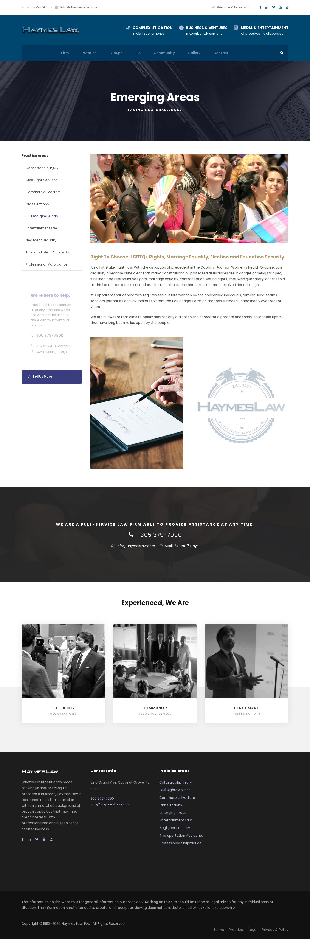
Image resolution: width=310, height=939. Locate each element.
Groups (115, 53)
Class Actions (37, 204)
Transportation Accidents (47, 252)
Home (219, 929)
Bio (138, 53)
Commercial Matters (43, 192)
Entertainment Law (41, 228)
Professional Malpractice (46, 264)
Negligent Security (41, 240)
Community (164, 53)
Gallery (194, 53)
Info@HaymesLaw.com (78, 7)
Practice (89, 53)
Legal (252, 929)
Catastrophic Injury (42, 168)
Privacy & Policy (275, 929)
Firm (65, 53)
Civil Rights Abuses (41, 180)
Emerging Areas (44, 216)
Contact (221, 53)
